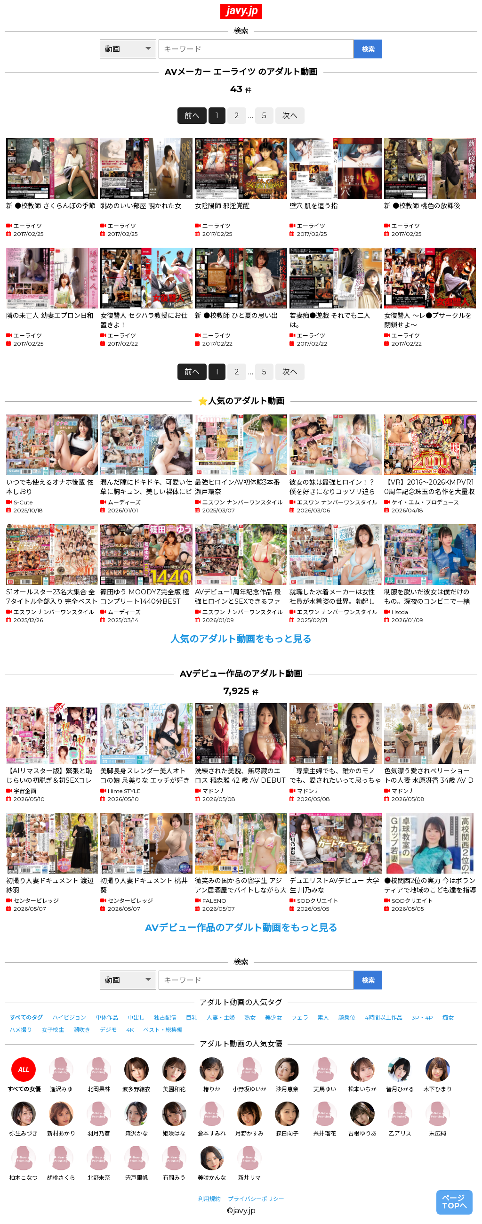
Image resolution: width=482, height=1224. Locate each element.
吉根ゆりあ (362, 1119)
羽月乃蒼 (99, 1119)
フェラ (299, 1017)
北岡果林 (99, 1075)
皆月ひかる (400, 1075)
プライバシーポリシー (256, 1198)
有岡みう (174, 1163)
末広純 (438, 1119)
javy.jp (242, 10)
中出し (136, 1017)
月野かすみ (249, 1119)
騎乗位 (346, 1017)
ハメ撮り (20, 1029)
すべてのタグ (26, 1017)
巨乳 (191, 1017)
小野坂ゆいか (249, 1075)
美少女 (273, 1017)
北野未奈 (99, 1163)
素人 (323, 1017)
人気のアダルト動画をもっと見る (241, 639)
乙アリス (400, 1119)
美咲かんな (212, 1163)
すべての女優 (23, 1075)
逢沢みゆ (61, 1075)
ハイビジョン (69, 1017)
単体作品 (107, 1017)
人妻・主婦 (221, 1017)
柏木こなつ (23, 1163)
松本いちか (362, 1075)
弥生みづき (23, 1119)
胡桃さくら (61, 1163)
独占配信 (165, 1017)
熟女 (250, 1017)
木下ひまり (438, 1075)
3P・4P (422, 1017)
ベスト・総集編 (163, 1029)
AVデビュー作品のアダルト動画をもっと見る (241, 927)
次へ (289, 115)
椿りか (212, 1075)
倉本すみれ (212, 1119)
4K (130, 1029)
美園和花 (174, 1075)
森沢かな (136, 1119)
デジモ (108, 1029)
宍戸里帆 (136, 1163)
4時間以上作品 (383, 1017)
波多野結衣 (136, 1075)
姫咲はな (174, 1119)
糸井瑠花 (325, 1119)
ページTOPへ (454, 1202)
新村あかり (61, 1119)
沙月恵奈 (287, 1075)
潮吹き (81, 1029)
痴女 (448, 1017)
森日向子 (287, 1119)
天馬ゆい (325, 1075)
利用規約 (209, 1198)
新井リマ (249, 1163)
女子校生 (52, 1029)
